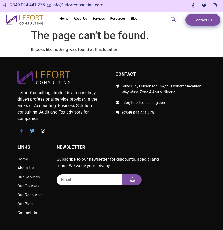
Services (98, 18)
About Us (80, 18)
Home (64, 18)
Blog (134, 18)
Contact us (202, 19)
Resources (118, 18)
